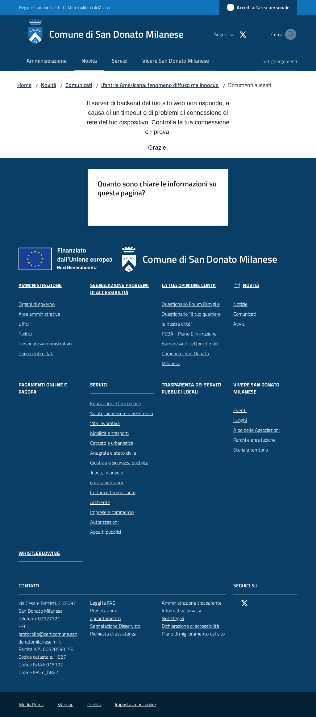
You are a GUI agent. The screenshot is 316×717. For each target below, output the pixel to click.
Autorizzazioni (104, 522)
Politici (25, 333)
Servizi (99, 384)
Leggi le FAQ (103, 603)
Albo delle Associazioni (256, 430)
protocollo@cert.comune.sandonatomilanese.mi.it (51, 637)
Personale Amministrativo (45, 343)
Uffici (24, 323)
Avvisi (239, 323)
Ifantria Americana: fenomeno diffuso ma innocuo (160, 85)
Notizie (240, 304)
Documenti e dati (36, 353)
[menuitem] (46, 61)
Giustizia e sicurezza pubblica (119, 462)
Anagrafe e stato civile (113, 452)
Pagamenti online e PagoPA (43, 388)
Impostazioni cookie (135, 704)
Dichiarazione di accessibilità (194, 626)
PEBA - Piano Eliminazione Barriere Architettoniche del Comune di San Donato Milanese (190, 348)
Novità (48, 85)
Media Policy (31, 704)
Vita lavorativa (105, 423)
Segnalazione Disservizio (118, 626)
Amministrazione (40, 285)
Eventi (240, 410)
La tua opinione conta (189, 285)
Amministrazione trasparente (192, 603)
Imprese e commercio (112, 512)
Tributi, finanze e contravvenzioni (106, 477)
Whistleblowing (39, 553)
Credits (94, 704)
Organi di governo (37, 304)
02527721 (52, 618)
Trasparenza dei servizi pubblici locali (192, 388)
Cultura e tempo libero (112, 492)
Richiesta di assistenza (116, 633)
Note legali (173, 618)
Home (24, 85)
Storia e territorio (250, 449)
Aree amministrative (39, 314)
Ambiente (100, 502)
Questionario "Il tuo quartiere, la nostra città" (192, 318)
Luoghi (240, 420)
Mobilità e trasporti (109, 433)
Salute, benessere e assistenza (121, 413)
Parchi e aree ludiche (254, 440)
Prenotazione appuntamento (122, 614)
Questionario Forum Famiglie (191, 304)
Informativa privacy (181, 610)
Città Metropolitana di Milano (84, 7)
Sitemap (65, 704)
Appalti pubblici (105, 532)
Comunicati (78, 85)
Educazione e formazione (115, 403)
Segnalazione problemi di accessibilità (119, 289)
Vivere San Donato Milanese (256, 388)
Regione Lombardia (36, 7)
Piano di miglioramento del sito (193, 633)
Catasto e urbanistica (111, 443)
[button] (289, 34)
